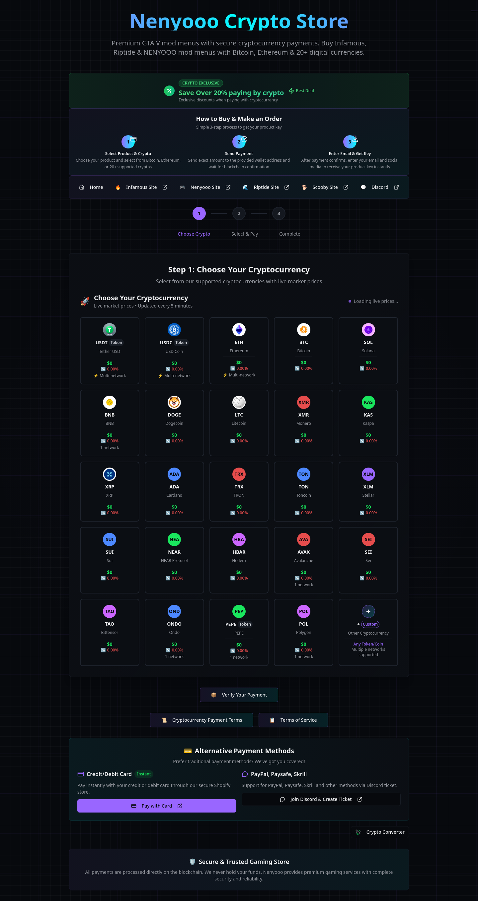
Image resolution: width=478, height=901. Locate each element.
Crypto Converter (380, 832)
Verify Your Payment (239, 695)
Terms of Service (293, 720)
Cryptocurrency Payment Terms (201, 720)
